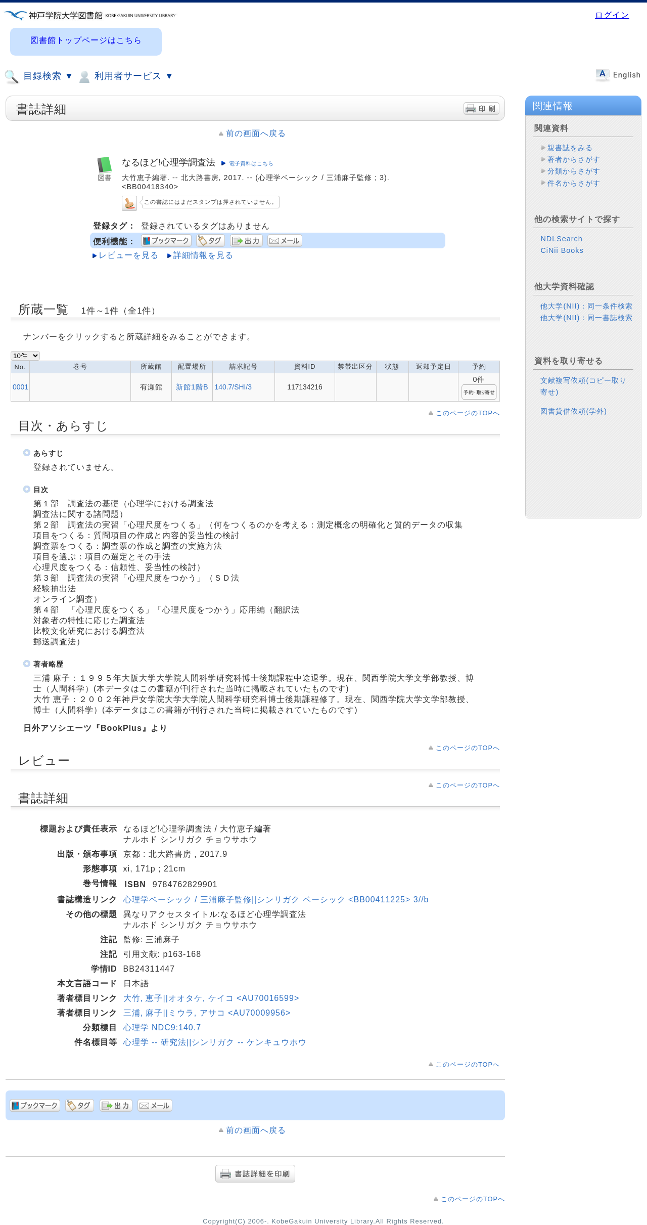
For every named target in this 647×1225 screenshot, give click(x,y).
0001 (20, 387)
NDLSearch (561, 239)
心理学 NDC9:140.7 (162, 1027)
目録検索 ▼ (39, 76)
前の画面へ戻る (256, 133)
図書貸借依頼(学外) (573, 411)
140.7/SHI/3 (232, 387)
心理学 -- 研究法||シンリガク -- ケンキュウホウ (215, 1042)
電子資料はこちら (251, 163)
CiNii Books (561, 250)
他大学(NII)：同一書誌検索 (586, 318)
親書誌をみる (570, 148)
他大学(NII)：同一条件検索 (586, 306)
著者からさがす (573, 159)
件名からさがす (573, 183)
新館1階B (192, 387)
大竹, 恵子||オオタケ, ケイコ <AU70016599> (211, 998)
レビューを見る (129, 255)
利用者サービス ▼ (125, 76)
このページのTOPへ (468, 413)
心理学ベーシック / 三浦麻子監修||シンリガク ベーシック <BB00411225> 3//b (276, 899)
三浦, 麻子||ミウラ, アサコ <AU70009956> (207, 1013)
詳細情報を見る (203, 255)
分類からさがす (573, 171)
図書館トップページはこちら (86, 40)
